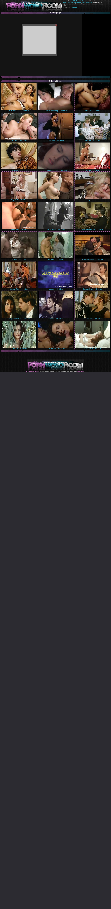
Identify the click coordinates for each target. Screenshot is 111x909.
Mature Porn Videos (79, 2)
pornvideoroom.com (32, 371)
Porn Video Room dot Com (77, 0)
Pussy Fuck (74, 7)
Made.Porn (89, 2)
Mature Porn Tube (68, 2)
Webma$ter (80, 371)
